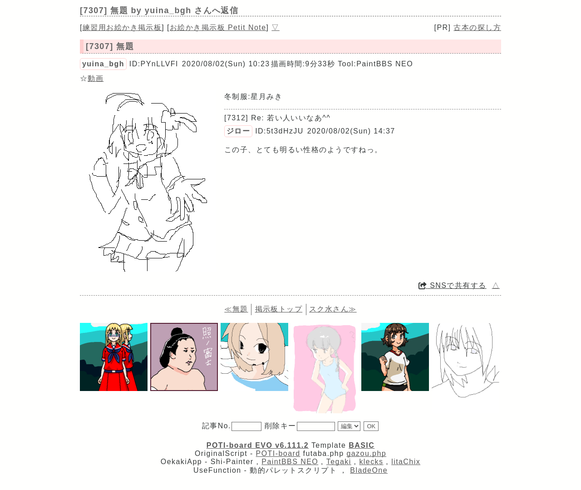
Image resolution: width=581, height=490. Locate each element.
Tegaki (338, 461)
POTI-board (278, 453)
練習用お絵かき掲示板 (122, 27)
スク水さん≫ (333, 309)
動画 (95, 78)
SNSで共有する (453, 285)
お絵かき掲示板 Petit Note (218, 27)
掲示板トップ (279, 309)
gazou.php (366, 453)
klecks (371, 461)
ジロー (238, 131)
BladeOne (369, 470)
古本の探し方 (477, 27)
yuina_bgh (103, 64)
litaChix (405, 461)
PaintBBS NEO (289, 461)
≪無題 (236, 309)
